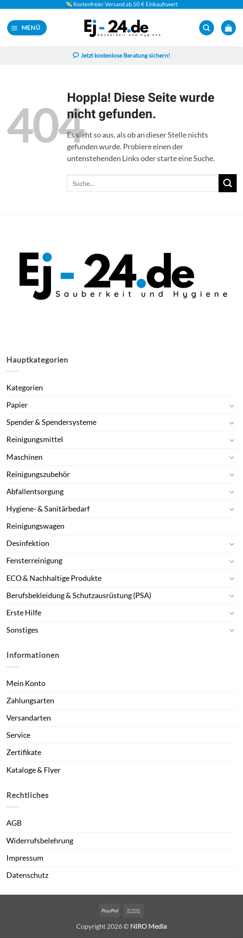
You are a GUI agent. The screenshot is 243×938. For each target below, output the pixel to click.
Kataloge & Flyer (33, 770)
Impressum (24, 858)
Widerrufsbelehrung (39, 841)
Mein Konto (25, 683)
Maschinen (24, 457)
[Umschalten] (232, 405)
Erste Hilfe (23, 613)
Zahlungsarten (30, 701)
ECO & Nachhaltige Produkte (53, 578)
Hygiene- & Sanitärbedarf (48, 509)
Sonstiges (22, 630)
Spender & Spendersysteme (51, 422)
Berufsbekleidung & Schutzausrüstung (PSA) (78, 595)
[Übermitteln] (228, 184)
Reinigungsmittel (34, 439)
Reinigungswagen (35, 526)
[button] (27, 27)
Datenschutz (27, 875)
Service (18, 735)
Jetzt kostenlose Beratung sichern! (121, 56)
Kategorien (24, 388)
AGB (14, 823)
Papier (17, 405)
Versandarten (28, 718)
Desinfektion (27, 543)
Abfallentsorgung (35, 492)
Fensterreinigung (34, 560)
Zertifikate (23, 752)
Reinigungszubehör (38, 474)
